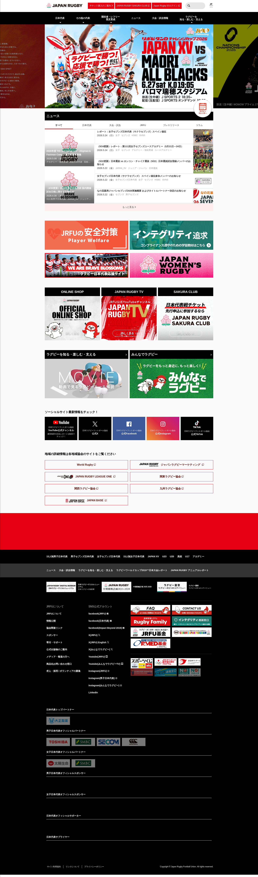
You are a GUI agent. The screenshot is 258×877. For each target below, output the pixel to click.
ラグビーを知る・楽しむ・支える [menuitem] (191, 18)
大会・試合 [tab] (115, 125)
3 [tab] (111, 103)
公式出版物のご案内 (56, 651)
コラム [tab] (199, 125)
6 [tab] (126, 103)
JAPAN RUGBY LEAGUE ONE (85, 477)
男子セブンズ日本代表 (82, 558)
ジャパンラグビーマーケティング (170, 465)
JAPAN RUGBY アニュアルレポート (190, 572)
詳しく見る (72, 333)
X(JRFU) (93, 637)
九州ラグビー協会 (170, 488)
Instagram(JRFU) (98, 673)
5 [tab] (121, 103)
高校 (179, 558)
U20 (172, 558)
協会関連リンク (54, 629)
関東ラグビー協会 (170, 477)
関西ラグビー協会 (84, 488)
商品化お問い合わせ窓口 (59, 666)
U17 (187, 558)
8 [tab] (136, 103)
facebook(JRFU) (97, 615)
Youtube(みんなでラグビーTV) (104, 666)
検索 (188, 5)
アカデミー (198, 558)
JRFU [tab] (143, 125)
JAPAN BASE (85, 501)
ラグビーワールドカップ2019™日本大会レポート (141, 572)
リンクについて (73, 869)
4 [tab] (116, 103)
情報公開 (51, 622)
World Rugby (85, 465)
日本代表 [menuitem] (59, 18)
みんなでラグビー (144, 354)
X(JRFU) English (98, 644)
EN (211, 7)
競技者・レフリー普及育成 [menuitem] (110, 18)
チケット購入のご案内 (100, 5)
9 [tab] (141, 103)
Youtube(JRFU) (97, 658)
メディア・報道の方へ (57, 658)
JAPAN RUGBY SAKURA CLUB (132, 5)
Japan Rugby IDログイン (165, 5)
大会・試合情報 (67, 572)
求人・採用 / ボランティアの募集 (63, 673)
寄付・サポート (54, 644)
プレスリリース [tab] (171, 125)
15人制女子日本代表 (133, 558)
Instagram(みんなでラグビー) (104, 687)
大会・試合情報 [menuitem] (160, 18)
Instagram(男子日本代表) (102, 680)
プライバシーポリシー (95, 869)
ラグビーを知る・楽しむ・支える (71, 354)
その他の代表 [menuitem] (83, 18)
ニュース (51, 572)
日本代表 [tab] (86, 125)
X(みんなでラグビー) (99, 651)
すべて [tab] (58, 125)
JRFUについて (54, 615)
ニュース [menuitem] (136, 18)
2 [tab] (106, 103)
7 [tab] (131, 103)
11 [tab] (151, 103)
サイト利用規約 (54, 869)
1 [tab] (101, 103)
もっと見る (128, 207)
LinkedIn (93, 694)
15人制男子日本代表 (56, 558)
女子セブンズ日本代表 (108, 558)
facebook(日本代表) (99, 622)
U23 (164, 558)
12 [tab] (156, 103)
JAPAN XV (153, 558)
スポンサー (52, 637)
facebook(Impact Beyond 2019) (105, 629)
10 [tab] (146, 103)
